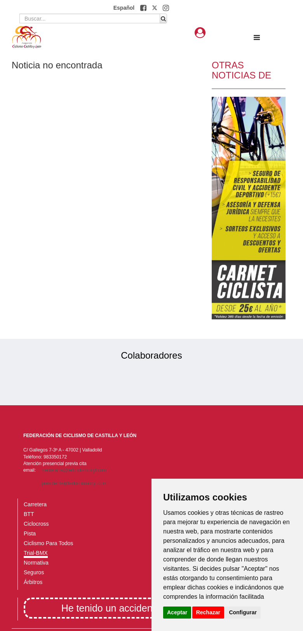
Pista (30, 533)
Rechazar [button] (208, 612)
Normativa (36, 563)
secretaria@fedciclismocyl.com (74, 470)
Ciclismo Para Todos (48, 543)
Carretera (35, 504)
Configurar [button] (243, 612)
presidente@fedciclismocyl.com (74, 483)
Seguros (34, 572)
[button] (144, 8)
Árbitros (33, 582)
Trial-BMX (36, 553)
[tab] (200, 32)
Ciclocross (36, 524)
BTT (29, 514)
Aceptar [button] (177, 612)
